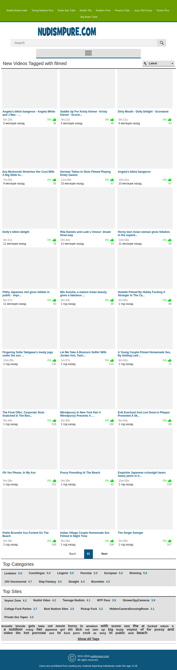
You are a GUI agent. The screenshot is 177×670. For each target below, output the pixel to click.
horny (72, 626)
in (110, 633)
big (110, 629)
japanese (51, 629)
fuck (67, 633)
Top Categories (18, 564)
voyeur (132, 629)
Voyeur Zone (15, 600)
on (70, 629)
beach (142, 633)
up (103, 629)
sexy (103, 633)
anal (131, 633)
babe (41, 626)
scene (116, 626)
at (143, 626)
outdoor (16, 629)
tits (18, 633)
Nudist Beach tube (16, 10)
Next (104, 553)
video (8, 633)
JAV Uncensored (18, 581)
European (113, 573)
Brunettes (100, 581)
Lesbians (13, 573)
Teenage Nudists (76, 600)
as (94, 633)
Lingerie (65, 573)
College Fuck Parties (20, 609)
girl (62, 629)
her (39, 629)
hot (26, 633)
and (171, 629)
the (136, 626)
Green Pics (163, 10)
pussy (159, 629)
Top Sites (12, 591)
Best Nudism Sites (59, 609)
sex (127, 626)
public (120, 633)
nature (164, 626)
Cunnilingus (39, 573)
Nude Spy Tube (66, 10)
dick (79, 629)
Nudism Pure (103, 10)
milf (50, 626)
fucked (152, 626)
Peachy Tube (122, 10)
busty (120, 629)
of (142, 629)
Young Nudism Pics (42, 10)
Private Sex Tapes (19, 617)
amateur (92, 626)
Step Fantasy (50, 581)
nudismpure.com (99, 656)
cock (86, 633)
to (59, 633)
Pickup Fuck (92, 609)
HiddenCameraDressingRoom (131, 609)
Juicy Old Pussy (143, 10)
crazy (29, 629)
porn (76, 633)
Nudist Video (44, 600)
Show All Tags (88, 639)
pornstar (39, 633)
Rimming (138, 573)
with (104, 626)
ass (51, 633)
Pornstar (88, 573)
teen (95, 629)
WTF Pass (106, 600)
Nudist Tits (85, 10)
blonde (20, 626)
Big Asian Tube (88, 16)
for (149, 629)
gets (31, 626)
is (81, 626)
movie (60, 626)
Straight (76, 581)
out (87, 629)
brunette (6, 626)
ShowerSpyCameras (139, 600)
